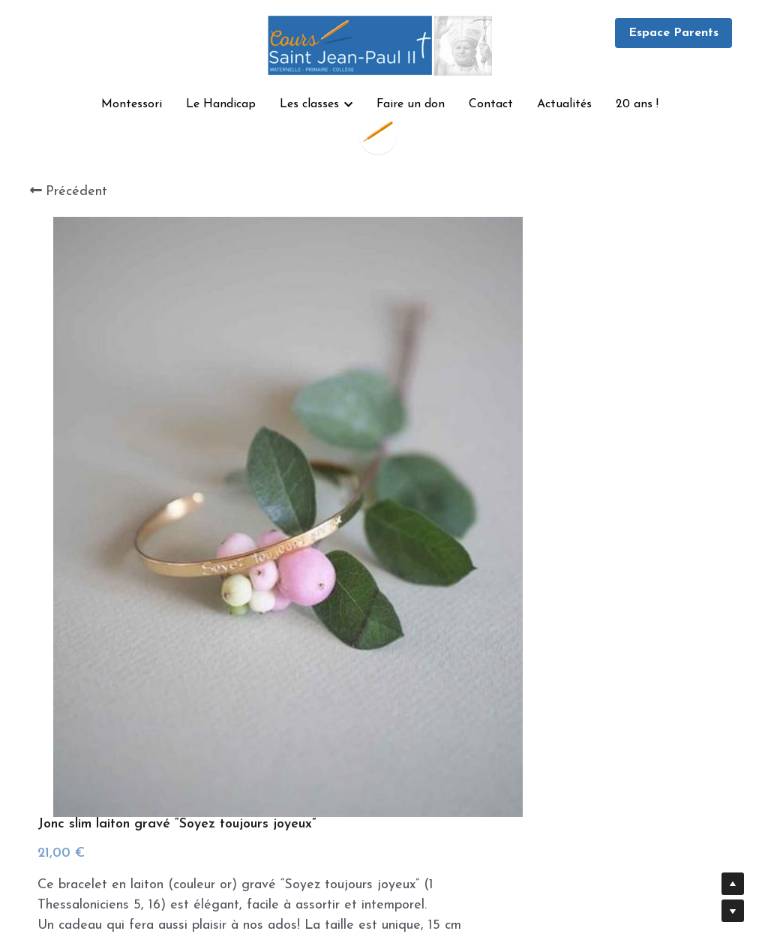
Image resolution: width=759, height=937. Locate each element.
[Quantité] (589, 566)
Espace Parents (673, 33)
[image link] (379, 44)
